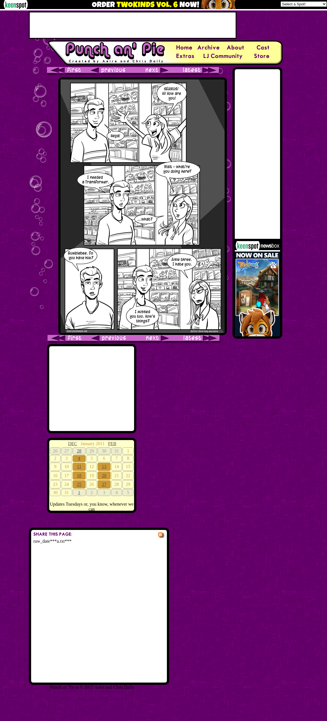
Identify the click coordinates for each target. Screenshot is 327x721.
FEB (112, 443)
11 (79, 466)
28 (79, 451)
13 (104, 466)
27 (104, 484)
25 (79, 484)
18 (79, 475)
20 (104, 475)
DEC (72, 443)
